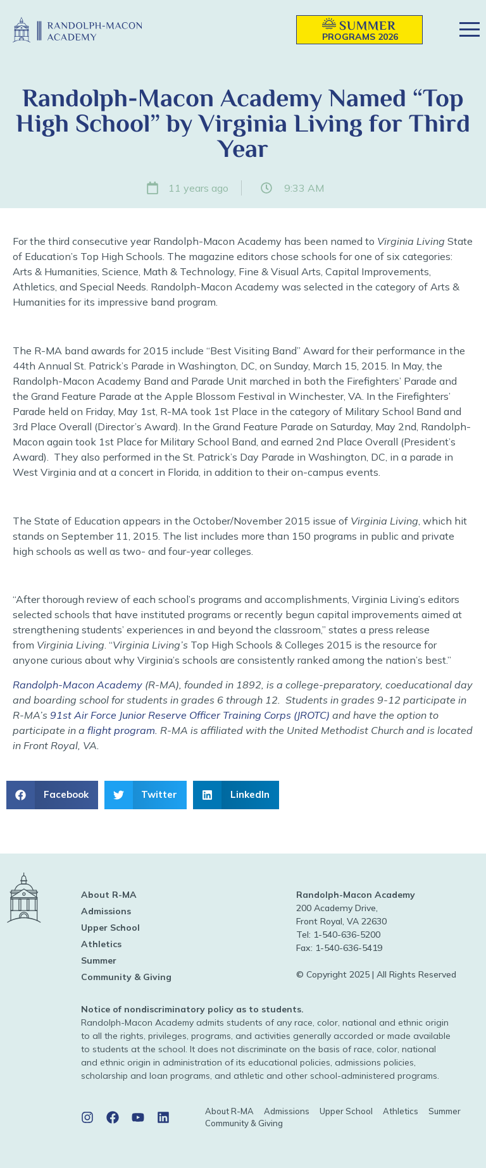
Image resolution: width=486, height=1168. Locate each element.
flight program (121, 730)
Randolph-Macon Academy (77, 684)
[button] (268, 30)
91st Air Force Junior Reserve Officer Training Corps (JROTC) (190, 715)
